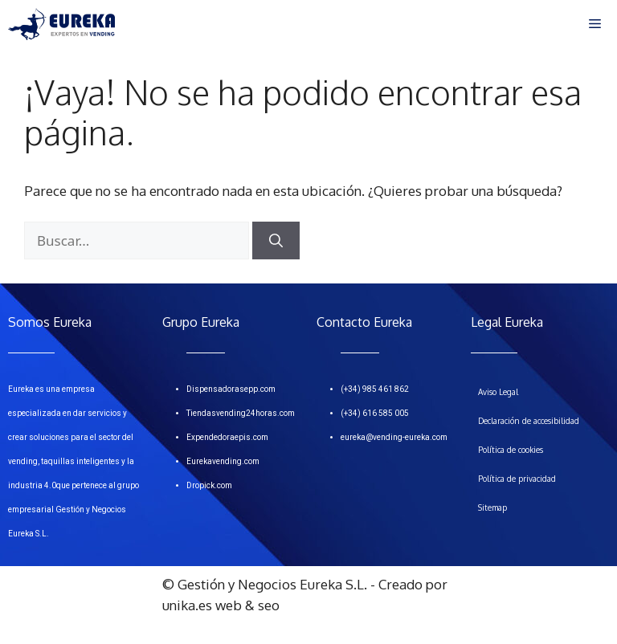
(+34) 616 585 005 (375, 413)
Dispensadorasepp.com (231, 389)
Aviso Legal (498, 392)
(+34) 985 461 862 (375, 389)
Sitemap (492, 507)
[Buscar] (276, 241)
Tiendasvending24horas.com (240, 413)
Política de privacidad (517, 478)
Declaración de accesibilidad (528, 421)
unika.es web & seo (221, 605)
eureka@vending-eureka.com (394, 437)
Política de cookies (510, 449)
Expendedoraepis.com (227, 437)
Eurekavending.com (222, 461)
